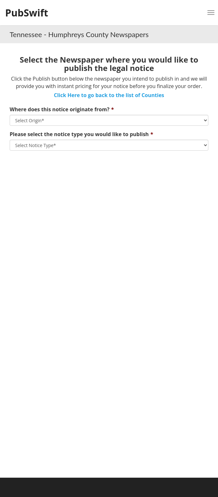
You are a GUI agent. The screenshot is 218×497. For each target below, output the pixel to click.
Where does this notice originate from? (59, 109)
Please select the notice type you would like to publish (79, 134)
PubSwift (26, 12)
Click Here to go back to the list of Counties (109, 95)
